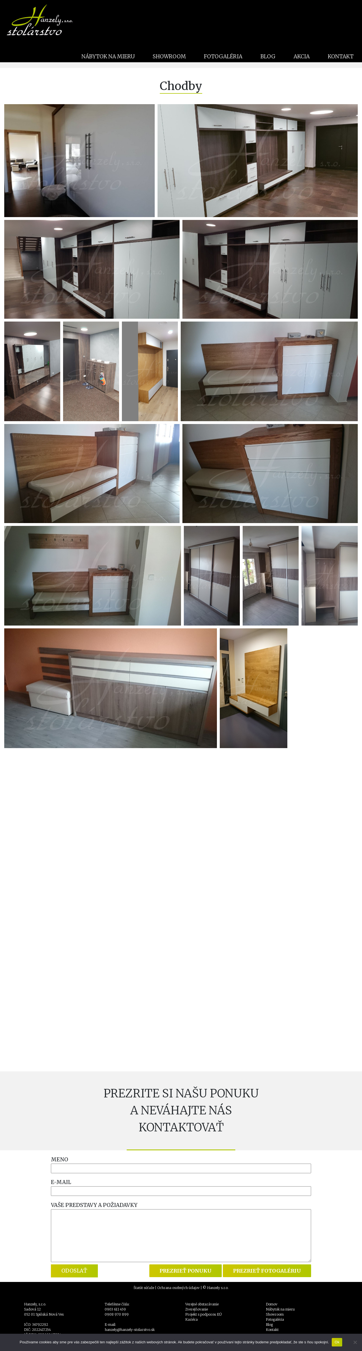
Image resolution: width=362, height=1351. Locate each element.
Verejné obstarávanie (202, 1304)
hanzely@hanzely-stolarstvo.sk (130, 1330)
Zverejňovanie (196, 1309)
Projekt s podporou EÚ (203, 1314)
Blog (269, 1324)
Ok (337, 1342)
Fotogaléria (275, 1319)
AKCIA (302, 56)
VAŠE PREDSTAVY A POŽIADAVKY (94, 1205)
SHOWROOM (169, 56)
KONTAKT (341, 56)
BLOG (267, 56)
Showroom (275, 1314)
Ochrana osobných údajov (178, 1288)
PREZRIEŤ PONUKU (186, 1271)
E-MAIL (61, 1182)
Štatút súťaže (143, 1288)
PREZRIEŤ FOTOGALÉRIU (267, 1271)
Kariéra (191, 1319)
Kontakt (272, 1330)
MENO (59, 1159)
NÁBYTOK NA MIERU (108, 56)
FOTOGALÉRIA (223, 56)
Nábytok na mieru (280, 1309)
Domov (271, 1304)
